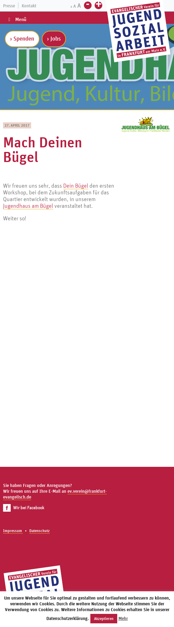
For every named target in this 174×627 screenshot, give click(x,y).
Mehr (123, 618)
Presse (9, 6)
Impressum (13, 530)
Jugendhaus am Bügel (28, 205)
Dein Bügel (75, 185)
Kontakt (29, 6)
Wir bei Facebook (23, 507)
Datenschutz (39, 530)
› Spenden (22, 38)
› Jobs (54, 38)
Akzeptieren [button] (104, 618)
